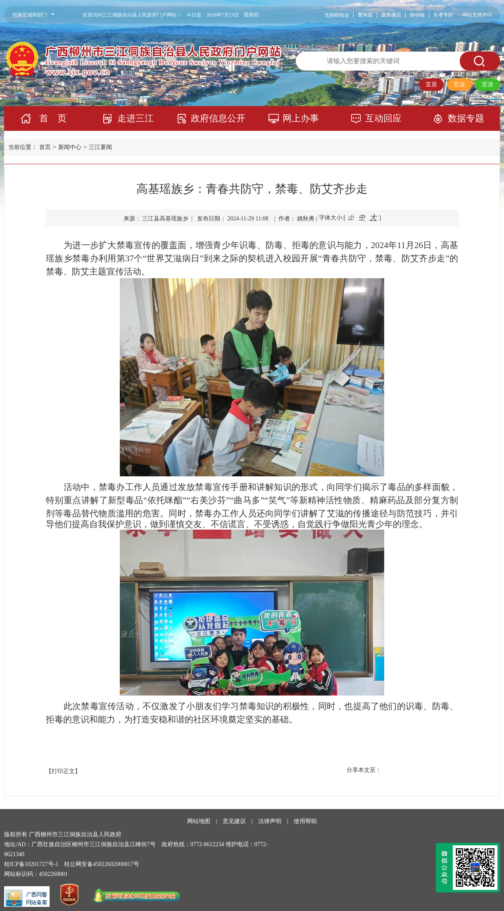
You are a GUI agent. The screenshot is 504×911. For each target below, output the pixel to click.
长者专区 (443, 15)
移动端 (417, 15)
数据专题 (466, 118)
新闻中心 (69, 147)
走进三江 (135, 118)
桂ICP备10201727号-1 (31, 864)
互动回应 (383, 118)
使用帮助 (305, 821)
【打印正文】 (63, 771)
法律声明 (269, 821)
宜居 (431, 84)
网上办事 (301, 118)
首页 (45, 147)
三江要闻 (100, 147)
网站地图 (198, 821)
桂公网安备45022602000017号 (101, 864)
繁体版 (365, 15)
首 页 (53, 118)
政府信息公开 (218, 118)
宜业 (459, 84)
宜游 (487, 84)
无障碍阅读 (336, 15)
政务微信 (391, 15)
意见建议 (234, 821)
